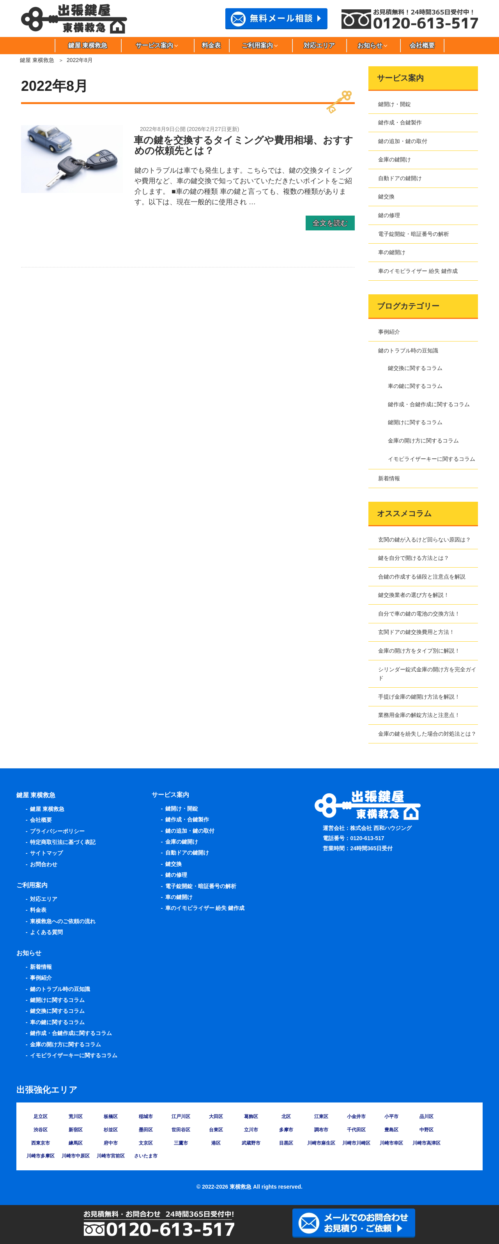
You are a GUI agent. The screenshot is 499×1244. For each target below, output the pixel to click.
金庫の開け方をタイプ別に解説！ (419, 651)
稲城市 (146, 1116)
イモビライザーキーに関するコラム (431, 459)
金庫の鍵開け (394, 159)
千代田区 (356, 1130)
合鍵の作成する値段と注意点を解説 (421, 576)
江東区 (321, 1116)
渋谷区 (41, 1130)
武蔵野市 (251, 1143)
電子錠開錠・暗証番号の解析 (413, 234)
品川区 (426, 1116)
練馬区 (76, 1143)
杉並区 (111, 1130)
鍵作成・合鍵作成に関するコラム (429, 404)
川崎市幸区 (391, 1143)
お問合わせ (43, 864)
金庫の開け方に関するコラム (423, 440)
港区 (216, 1143)
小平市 (391, 1116)
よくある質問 (46, 932)
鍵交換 (386, 196)
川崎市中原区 (76, 1156)
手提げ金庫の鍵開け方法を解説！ (419, 697)
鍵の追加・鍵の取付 (402, 141)
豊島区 (391, 1130)
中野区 (426, 1130)
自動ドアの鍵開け (400, 178)
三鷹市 (181, 1143)
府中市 (111, 1143)
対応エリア (319, 45)
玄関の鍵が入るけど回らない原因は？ (424, 539)
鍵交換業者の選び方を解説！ (413, 595)
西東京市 (40, 1143)
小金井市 (356, 1116)
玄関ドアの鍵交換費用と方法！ (416, 632)
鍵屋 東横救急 (87, 45)
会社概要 (422, 45)
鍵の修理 (389, 215)
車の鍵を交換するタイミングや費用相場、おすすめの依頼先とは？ (243, 145)
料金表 (211, 45)
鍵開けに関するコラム (415, 422)
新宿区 (76, 1130)
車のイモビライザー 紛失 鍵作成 (418, 271)
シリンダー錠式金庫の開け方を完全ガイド (427, 673)
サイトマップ (46, 853)
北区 (286, 1116)
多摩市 (286, 1130)
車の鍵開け (391, 252)
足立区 (41, 1116)
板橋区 (111, 1116)
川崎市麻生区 (321, 1143)
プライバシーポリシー (57, 831)
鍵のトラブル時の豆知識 (408, 350)
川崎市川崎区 (356, 1143)
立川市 (251, 1130)
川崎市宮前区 (111, 1156)
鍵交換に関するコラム (415, 368)
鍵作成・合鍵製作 (400, 122)
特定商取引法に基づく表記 (63, 842)
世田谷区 (181, 1130)
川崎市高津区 (426, 1143)
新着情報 (389, 478)
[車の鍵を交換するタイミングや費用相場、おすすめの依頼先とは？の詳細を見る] (72, 191)
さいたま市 (145, 1156)
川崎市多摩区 (41, 1156)
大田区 (216, 1116)
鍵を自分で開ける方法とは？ (413, 558)
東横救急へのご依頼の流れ (63, 921)
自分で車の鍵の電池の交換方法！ (419, 613)
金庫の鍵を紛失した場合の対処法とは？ (427, 734)
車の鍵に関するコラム (415, 386)
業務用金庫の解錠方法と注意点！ (419, 715)
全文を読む (330, 223)
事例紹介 (389, 332)
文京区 (146, 1143)
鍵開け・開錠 (394, 104)
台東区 (216, 1130)
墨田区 (146, 1130)
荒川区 (76, 1116)
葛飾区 (251, 1116)
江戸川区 (181, 1116)
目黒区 (286, 1143)
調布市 (321, 1130)
